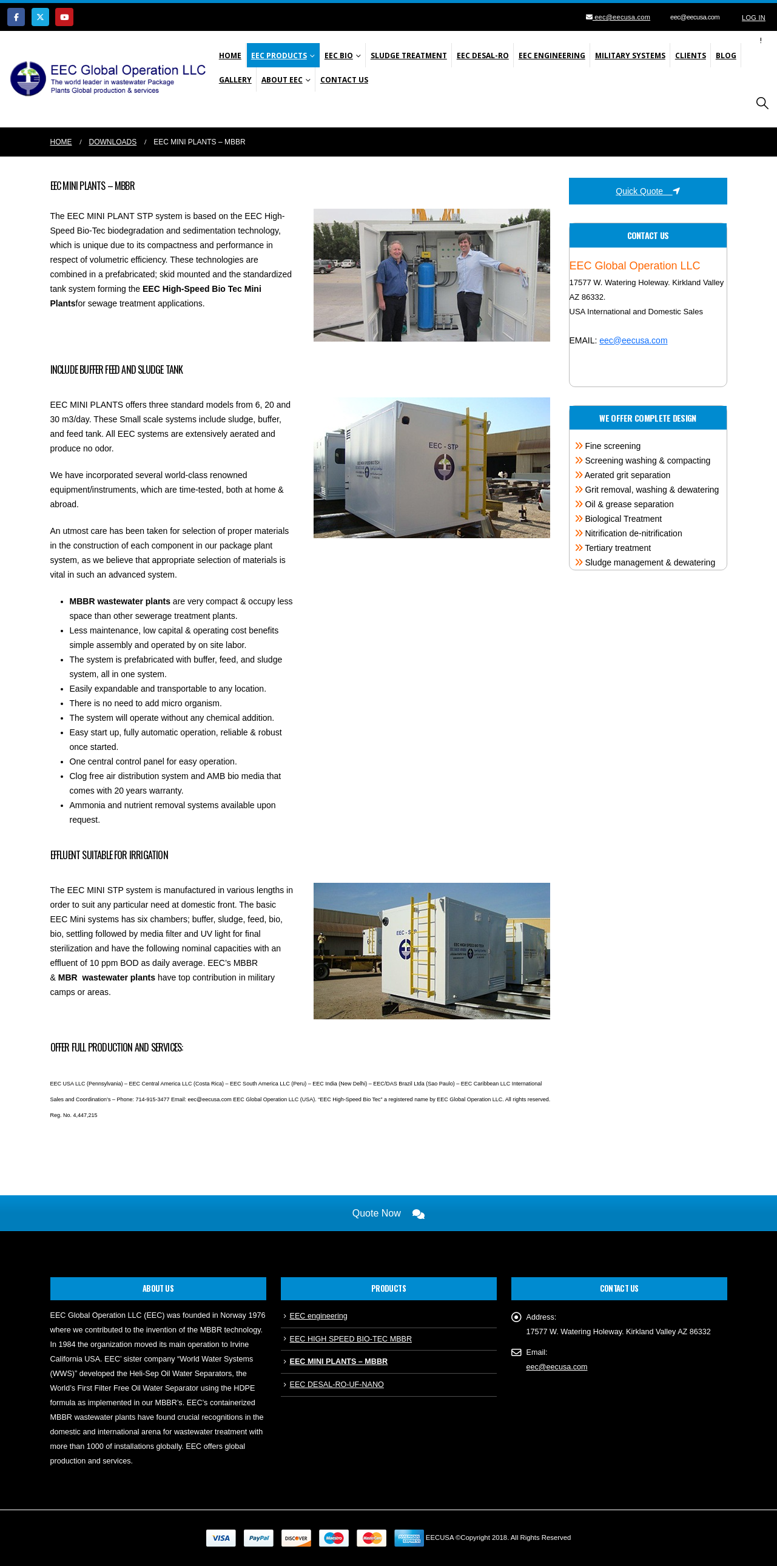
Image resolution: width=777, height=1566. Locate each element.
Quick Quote (647, 191)
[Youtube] (64, 16)
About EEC (282, 80)
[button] (762, 103)
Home (230, 55)
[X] (40, 16)
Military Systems (630, 55)
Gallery (235, 80)
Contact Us (344, 80)
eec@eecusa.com (621, 17)
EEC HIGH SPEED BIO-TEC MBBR (351, 1339)
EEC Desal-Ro (483, 55)
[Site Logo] (111, 79)
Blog (726, 55)
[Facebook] (16, 16)
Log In (753, 17)
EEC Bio (339, 55)
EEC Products (279, 55)
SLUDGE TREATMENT (409, 55)
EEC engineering (319, 1316)
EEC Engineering (552, 55)
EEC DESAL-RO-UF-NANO (337, 1384)
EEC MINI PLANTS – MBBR (339, 1361)
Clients (690, 55)
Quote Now (388, 1213)
